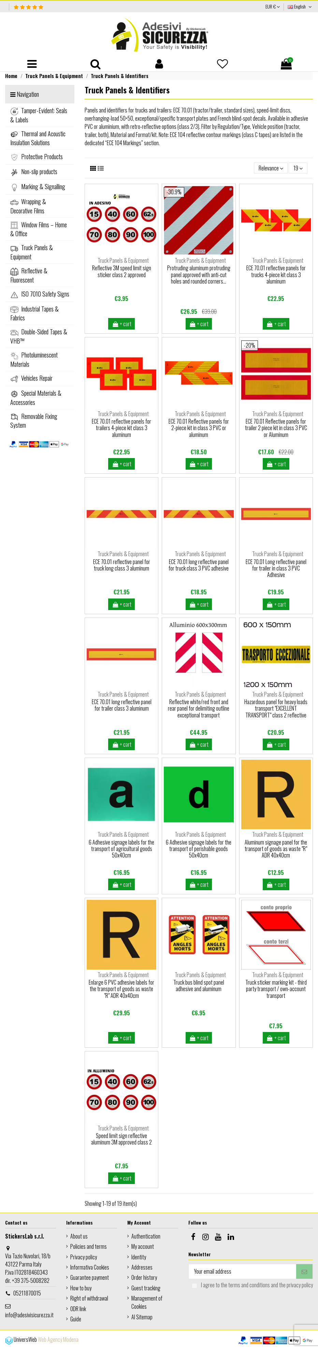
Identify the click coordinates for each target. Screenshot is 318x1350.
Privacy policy (83, 1257)
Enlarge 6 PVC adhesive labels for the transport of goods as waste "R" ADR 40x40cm (121, 988)
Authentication (145, 1236)
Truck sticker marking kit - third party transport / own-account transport (276, 988)
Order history (144, 1277)
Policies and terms (88, 1246)
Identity (138, 1257)
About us (79, 1236)
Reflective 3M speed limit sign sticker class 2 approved (121, 271)
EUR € (272, 6)
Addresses (142, 1267)
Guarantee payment (89, 1277)
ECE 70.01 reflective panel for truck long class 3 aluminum (121, 565)
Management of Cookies (146, 1302)
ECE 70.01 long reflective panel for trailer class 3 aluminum (121, 705)
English (300, 6)
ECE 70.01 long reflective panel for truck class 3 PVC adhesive (199, 565)
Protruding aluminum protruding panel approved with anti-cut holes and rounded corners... (198, 274)
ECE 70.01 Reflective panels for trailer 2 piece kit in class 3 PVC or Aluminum (276, 427)
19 (298, 168)
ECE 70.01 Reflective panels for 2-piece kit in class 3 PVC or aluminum (199, 427)
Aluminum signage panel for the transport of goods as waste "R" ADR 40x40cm (276, 848)
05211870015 (27, 1293)
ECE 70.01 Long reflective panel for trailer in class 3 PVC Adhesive (276, 568)
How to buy (80, 1288)
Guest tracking (145, 1288)
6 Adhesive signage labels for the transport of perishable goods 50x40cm (198, 848)
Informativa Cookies (89, 1267)
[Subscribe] (304, 1271)
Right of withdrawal (89, 1298)
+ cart (121, 324)
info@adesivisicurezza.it (29, 1315)
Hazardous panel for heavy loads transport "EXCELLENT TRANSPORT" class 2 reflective (275, 708)
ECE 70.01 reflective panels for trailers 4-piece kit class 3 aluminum (121, 427)
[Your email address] (242, 1271)
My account (142, 1246)
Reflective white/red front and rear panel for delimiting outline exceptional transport (198, 708)
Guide (75, 1319)
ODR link (78, 1309)
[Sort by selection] (271, 168)
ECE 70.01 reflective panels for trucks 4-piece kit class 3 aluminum (276, 274)
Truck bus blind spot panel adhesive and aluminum (198, 985)
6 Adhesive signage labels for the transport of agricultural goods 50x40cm (121, 848)
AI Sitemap (142, 1317)
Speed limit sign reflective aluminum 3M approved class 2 (121, 1139)
